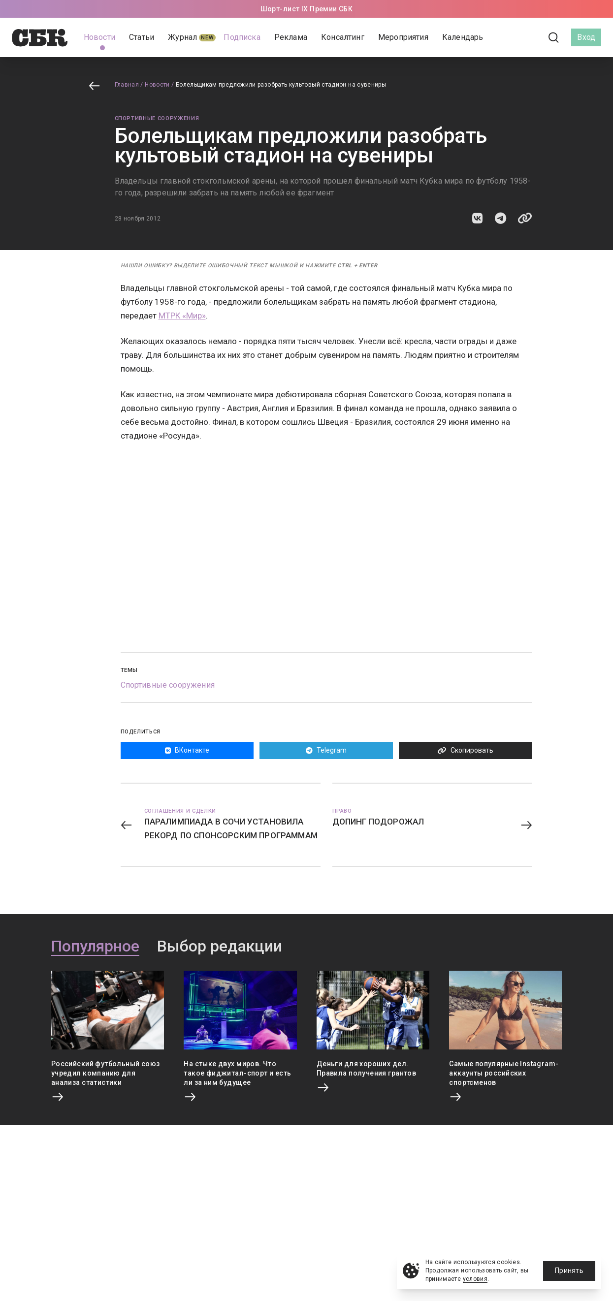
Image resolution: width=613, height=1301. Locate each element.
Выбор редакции (219, 946)
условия (475, 1278)
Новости (157, 84)
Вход (586, 37)
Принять (569, 1270)
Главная (127, 84)
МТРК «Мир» (182, 315)
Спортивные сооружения (157, 118)
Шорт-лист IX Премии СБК (306, 9)
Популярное (95, 946)
